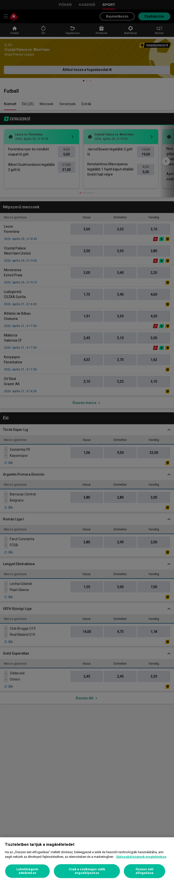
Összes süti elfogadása (144, 871)
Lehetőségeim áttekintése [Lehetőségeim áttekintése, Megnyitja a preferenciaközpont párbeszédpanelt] (27, 871)
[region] (87, 860)
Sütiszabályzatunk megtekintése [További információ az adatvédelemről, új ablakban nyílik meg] (141, 857)
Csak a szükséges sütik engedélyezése (87, 871)
